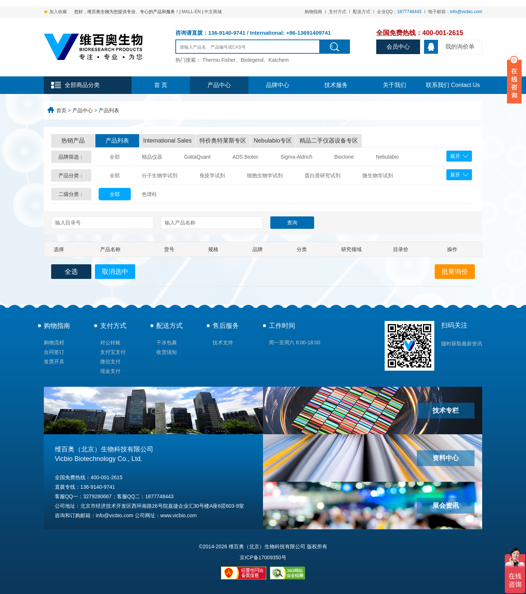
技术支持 (223, 342)
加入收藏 (58, 11)
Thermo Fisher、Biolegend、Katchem (245, 60)
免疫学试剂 (212, 175)
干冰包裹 (166, 342)
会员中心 (398, 46)
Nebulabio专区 (273, 140)
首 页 (160, 85)
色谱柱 (149, 194)
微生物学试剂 (377, 175)
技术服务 (336, 85)
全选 (71, 271)
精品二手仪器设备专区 (329, 140)
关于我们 (394, 85)
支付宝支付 (113, 352)
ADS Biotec (245, 157)
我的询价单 (449, 47)
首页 (61, 110)
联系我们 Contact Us (453, 85)
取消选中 (115, 271)
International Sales (167, 140)
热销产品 (73, 140)
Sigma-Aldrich (296, 157)
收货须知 (166, 352)
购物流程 (54, 342)
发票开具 (54, 361)
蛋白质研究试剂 (322, 175)
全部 (115, 157)
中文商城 (213, 11)
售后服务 (226, 325)
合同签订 (54, 352)
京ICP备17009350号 (263, 557)
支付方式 (337, 11)
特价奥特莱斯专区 (222, 140)
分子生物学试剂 (160, 175)
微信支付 (110, 361)
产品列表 (109, 110)
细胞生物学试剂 (265, 175)
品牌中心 (277, 85)
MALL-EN (191, 11)
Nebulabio (387, 157)
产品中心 (219, 85)
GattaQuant (197, 157)
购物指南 (313, 11)
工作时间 (282, 325)
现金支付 (110, 371)
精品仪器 (152, 157)
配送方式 (361, 11)
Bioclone (344, 157)
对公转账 (110, 342)
